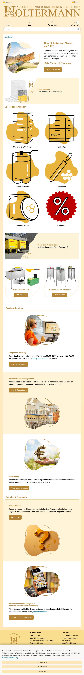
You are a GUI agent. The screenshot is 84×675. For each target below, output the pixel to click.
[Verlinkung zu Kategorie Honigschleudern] (61, 282)
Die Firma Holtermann (70, 636)
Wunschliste (52, 23)
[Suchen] (78, 29)
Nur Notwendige (42, 667)
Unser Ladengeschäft (70, 638)
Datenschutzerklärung (10, 658)
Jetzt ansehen (20, 295)
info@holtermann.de (40, 359)
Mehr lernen (15, 517)
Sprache (8, 2)
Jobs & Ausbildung (69, 643)
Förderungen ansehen (19, 488)
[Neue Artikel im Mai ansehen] (22, 282)
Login (30, 23)
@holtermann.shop (39, 612)
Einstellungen (42, 671)
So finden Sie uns (36, 643)
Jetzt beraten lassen (18, 364)
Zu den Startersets (53, 69)
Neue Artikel (66, 641)
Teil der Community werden (21, 617)
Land (76, 2)
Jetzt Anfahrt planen (19, 390)
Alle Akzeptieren (42, 662)
